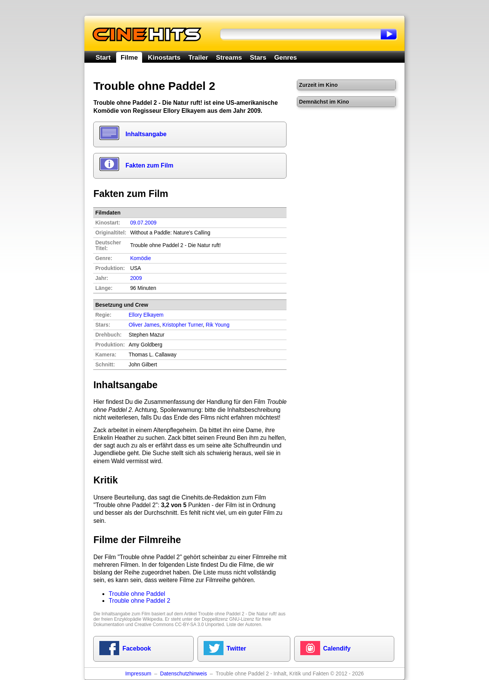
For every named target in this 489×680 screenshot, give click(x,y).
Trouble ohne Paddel (136, 594)
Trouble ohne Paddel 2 (139, 600)
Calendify (337, 648)
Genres (285, 57)
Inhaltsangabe (146, 134)
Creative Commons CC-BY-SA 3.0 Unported (179, 624)
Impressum (138, 674)
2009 (136, 278)
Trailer (198, 57)
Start (103, 57)
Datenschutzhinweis (183, 674)
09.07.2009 (143, 223)
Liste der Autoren (244, 624)
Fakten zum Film (149, 165)
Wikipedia (152, 619)
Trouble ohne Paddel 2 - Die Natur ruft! (237, 614)
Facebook (136, 648)
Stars (258, 57)
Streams (229, 57)
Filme (129, 57)
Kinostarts (164, 57)
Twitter (236, 648)
